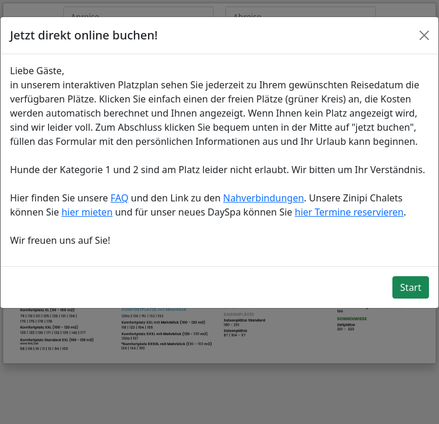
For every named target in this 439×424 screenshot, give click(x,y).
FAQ (119, 197)
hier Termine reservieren (349, 212)
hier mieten (87, 212)
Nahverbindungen (263, 197)
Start (410, 287)
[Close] (424, 35)
